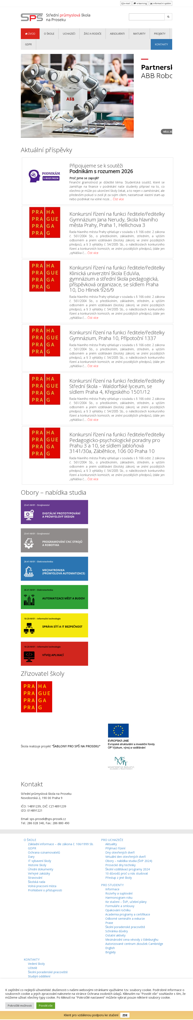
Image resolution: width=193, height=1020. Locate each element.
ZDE (124, 1015)
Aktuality (111, 844)
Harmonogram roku (118, 898)
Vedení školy (36, 964)
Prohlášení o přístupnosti (45, 890)
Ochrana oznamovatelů (44, 852)
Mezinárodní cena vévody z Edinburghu (131, 940)
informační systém (160, 3)
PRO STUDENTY (112, 885)
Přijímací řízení (115, 848)
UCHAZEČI (69, 33)
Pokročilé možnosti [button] (20, 1005)
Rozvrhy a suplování (118, 893)
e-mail (126, 3)
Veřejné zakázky (39, 873)
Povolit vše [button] (46, 1005)
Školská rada (36, 882)
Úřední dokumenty (40, 869)
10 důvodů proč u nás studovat (126, 873)
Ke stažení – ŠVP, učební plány (126, 902)
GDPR (28, 44)
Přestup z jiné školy (118, 878)
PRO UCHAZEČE (112, 840)
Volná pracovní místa (42, 886)
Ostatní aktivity (115, 935)
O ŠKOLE (49, 33)
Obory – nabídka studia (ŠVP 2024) (128, 861)
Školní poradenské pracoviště (125, 927)
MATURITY (139, 33)
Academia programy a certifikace (127, 914)
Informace (112, 889)
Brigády (110, 952)
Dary (31, 857)
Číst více (118, 199)
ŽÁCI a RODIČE (92, 33)
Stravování (35, 878)
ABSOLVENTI (117, 33)
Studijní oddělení (39, 976)
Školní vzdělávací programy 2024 (127, 869)
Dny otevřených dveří (120, 852)
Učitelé (32, 968)
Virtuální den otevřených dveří (125, 857)
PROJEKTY (159, 33)
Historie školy (37, 865)
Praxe (109, 923)
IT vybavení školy (39, 861)
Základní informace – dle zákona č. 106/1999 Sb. (61, 844)
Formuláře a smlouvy (119, 906)
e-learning (140, 3)
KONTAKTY (161, 44)
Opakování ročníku (118, 910)
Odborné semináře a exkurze (125, 919)
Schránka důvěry (116, 931)
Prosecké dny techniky (120, 865)
